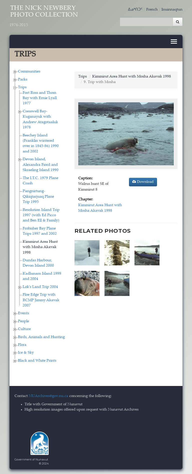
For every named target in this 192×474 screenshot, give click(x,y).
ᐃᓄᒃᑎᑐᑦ (135, 10)
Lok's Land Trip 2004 (40, 286)
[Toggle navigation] (174, 41)
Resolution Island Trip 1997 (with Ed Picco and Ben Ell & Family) (41, 215)
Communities (29, 71)
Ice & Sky (26, 352)
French (152, 10)
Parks (22, 79)
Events (23, 313)
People (23, 321)
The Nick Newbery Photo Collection (45, 16)
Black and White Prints (37, 360)
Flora (22, 345)
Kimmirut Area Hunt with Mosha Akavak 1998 (40, 247)
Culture (24, 329)
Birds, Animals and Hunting (41, 337)
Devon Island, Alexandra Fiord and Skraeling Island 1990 (40, 164)
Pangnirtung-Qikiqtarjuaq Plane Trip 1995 (38, 196)
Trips (22, 87)
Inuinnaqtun (172, 10)
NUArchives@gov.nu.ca (48, 396)
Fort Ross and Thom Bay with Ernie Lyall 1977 (40, 98)
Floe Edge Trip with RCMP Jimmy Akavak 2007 (41, 300)
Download (143, 181)
